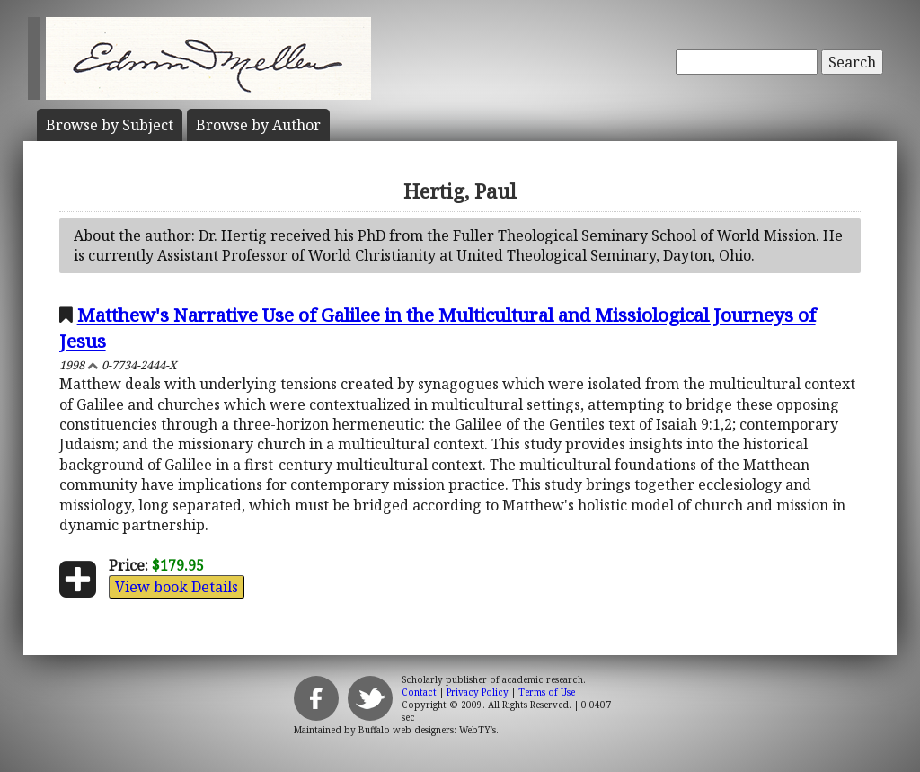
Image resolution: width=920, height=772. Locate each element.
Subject (109, 125)
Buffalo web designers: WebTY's (427, 729)
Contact (419, 692)
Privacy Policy (478, 692)
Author (258, 125)
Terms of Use (546, 692)
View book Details (176, 587)
